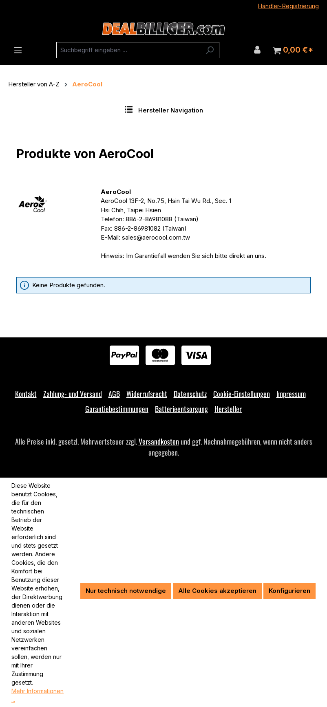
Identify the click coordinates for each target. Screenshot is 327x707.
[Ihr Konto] (257, 50)
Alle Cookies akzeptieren (217, 591)
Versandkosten (159, 441)
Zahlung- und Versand (72, 393)
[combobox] (128, 50)
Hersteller (228, 408)
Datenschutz (190, 393)
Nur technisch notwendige (126, 591)
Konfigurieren (289, 591)
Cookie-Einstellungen (241, 393)
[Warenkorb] (293, 50)
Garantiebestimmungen (116, 408)
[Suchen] (209, 50)
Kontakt (26, 393)
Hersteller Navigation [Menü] (163, 109)
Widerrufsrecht (146, 393)
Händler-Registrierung (288, 6)
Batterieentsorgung (181, 408)
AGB (114, 393)
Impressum (291, 393)
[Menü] (18, 50)
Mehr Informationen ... (37, 695)
